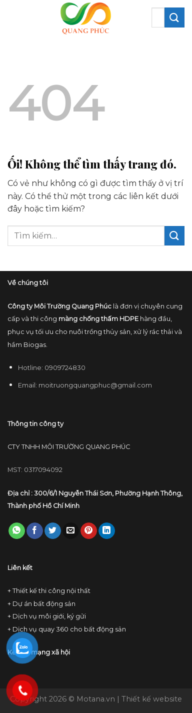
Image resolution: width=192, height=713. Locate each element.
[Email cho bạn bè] (70, 531)
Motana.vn (95, 699)
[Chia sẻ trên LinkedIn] (106, 531)
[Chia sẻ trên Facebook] (34, 531)
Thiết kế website (152, 699)
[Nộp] (174, 17)
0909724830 (65, 368)
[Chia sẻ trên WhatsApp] (16, 531)
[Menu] (14, 17)
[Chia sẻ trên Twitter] (52, 531)
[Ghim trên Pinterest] (88, 531)
